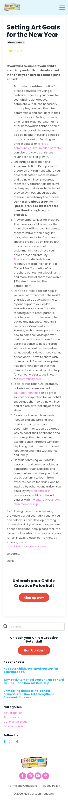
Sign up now (34, 597)
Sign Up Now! (34, 650)
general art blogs (15, 722)
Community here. (30, 379)
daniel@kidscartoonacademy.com (30, 546)
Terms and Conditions (22, 786)
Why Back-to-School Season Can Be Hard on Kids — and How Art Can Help (33, 681)
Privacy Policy (51, 786)
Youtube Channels (26, 393)
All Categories (12, 713)
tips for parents (16, 42)
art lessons (11, 717)
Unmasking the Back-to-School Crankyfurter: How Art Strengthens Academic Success (28, 694)
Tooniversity (22, 259)
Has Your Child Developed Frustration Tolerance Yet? (30, 670)
